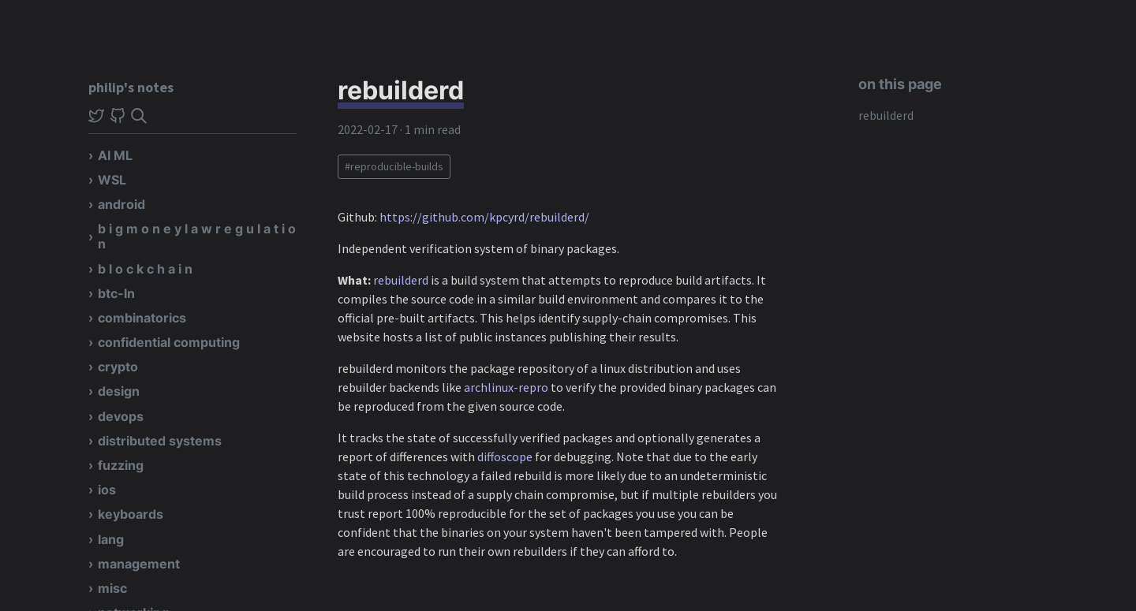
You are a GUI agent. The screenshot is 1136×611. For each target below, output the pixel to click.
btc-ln (116, 293)
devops (121, 416)
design (119, 391)
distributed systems (160, 441)
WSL (112, 180)
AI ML (115, 155)
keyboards (130, 514)
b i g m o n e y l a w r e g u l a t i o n (197, 236)
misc (112, 588)
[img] (139, 116)
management (139, 564)
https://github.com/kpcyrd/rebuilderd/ (484, 217)
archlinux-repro (506, 387)
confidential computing (169, 342)
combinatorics (142, 318)
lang (111, 539)
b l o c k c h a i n (145, 269)
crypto (118, 366)
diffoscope (504, 456)
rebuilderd (886, 115)
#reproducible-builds (394, 166)
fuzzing (121, 465)
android (121, 204)
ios (107, 489)
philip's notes (131, 87)
